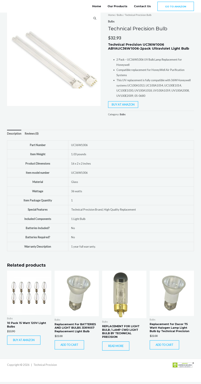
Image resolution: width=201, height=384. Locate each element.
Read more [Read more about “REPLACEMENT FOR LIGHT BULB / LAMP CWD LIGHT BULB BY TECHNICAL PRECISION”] (118, 347)
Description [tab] (14, 133)
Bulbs (120, 14)
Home (99, 6)
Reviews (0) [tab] (32, 133)
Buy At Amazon (123, 104)
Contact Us (142, 6)
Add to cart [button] (71, 346)
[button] (175, 6)
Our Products (119, 6)
